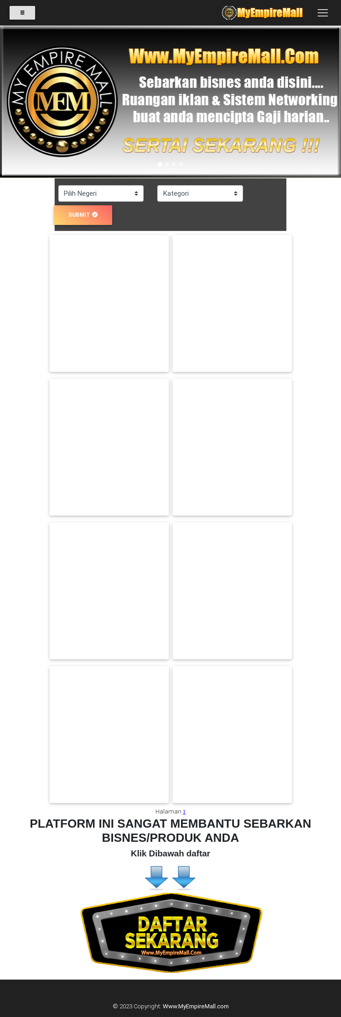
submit (83, 214)
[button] (25, 102)
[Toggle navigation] (322, 15)
